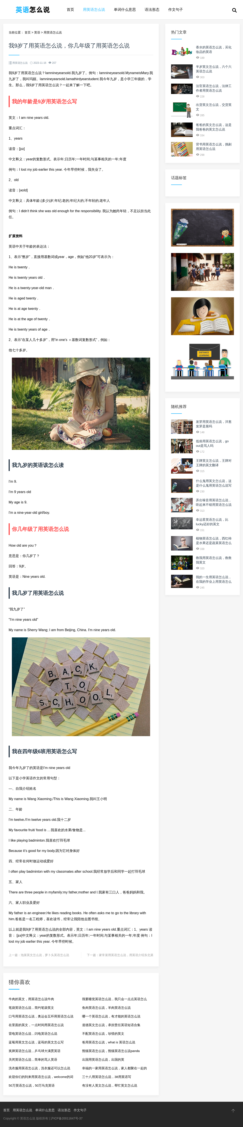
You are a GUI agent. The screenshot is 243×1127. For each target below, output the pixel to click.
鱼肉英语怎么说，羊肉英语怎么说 (106, 1007)
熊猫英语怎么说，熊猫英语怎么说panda (111, 1051)
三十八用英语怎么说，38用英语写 (106, 1077)
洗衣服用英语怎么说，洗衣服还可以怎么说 (39, 1068)
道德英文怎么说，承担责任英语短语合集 (111, 1025)
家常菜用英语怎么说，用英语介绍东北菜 (126, 955)
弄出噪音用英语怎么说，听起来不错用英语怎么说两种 (214, 504)
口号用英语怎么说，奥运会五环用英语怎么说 (41, 1016)
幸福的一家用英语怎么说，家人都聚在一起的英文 (114, 1069)
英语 (37, 32)
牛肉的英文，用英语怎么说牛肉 (31, 999)
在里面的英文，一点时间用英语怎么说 (36, 1025)
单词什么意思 (125, 10)
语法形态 (152, 10)
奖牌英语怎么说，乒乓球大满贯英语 (34, 1051)
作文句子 (175, 10)
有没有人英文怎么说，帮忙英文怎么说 (109, 1085)
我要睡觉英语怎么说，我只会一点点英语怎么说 (114, 1000)
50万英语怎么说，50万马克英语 (32, 1085)
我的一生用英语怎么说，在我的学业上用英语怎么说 (214, 581)
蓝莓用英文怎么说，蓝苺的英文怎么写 (36, 1042)
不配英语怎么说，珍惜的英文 (103, 1033)
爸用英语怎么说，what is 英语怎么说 (108, 1042)
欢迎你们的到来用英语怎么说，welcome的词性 (41, 1078)
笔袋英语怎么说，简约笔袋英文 (31, 1007)
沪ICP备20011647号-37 (67, 1118)
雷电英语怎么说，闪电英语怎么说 (33, 1033)
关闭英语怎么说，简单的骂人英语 (33, 1059)
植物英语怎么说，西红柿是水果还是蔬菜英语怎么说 (214, 542)
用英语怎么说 (94, 10)
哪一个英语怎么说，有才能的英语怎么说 (111, 1016)
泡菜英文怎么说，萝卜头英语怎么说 (45, 955)
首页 (70, 10)
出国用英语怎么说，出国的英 (103, 1059)
